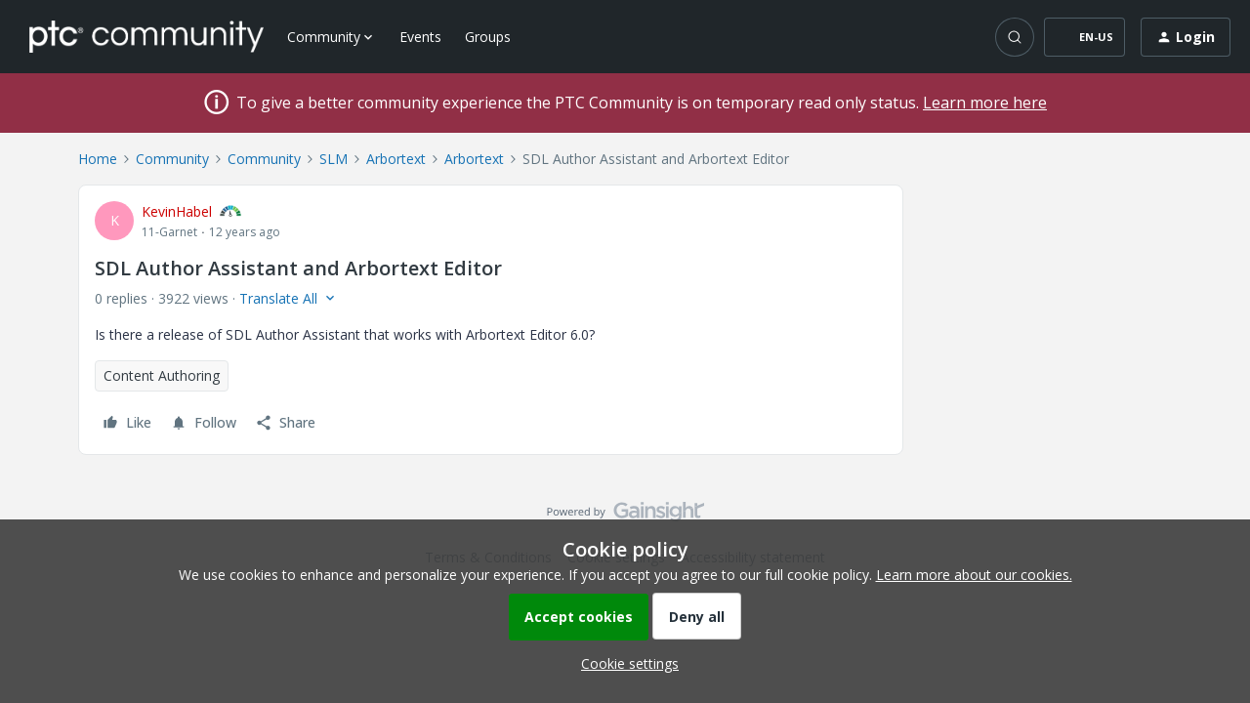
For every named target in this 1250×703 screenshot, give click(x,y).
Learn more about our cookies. (974, 574)
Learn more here (985, 102)
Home (97, 158)
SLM (333, 158)
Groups (488, 36)
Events (420, 36)
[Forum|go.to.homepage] (146, 36)
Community (172, 158)
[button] (1084, 37)
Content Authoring (162, 375)
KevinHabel (177, 211)
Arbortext (396, 158)
